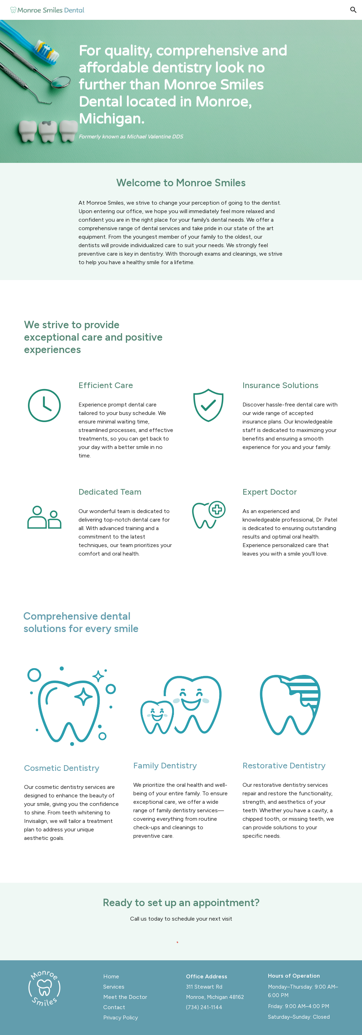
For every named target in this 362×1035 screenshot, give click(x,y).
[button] (353, 9)
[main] (195, 91)
